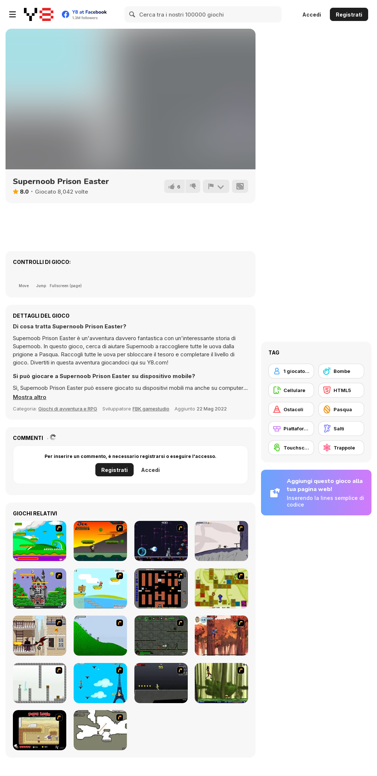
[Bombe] (341, 371)
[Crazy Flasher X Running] (161, 683)
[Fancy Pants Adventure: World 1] (221, 541)
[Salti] (341, 428)
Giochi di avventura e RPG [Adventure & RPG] (67, 409)
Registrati (349, 14)
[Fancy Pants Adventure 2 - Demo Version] (100, 635)
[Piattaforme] (291, 428)
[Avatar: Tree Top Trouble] (221, 635)
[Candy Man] (39, 541)
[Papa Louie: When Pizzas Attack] (39, 730)
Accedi (311, 14)
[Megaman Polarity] (161, 541)
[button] (29, 397)
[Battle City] (161, 588)
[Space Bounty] (161, 635)
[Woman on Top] (100, 683)
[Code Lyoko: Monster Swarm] (221, 683)
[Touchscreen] (291, 447)
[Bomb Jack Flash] (39, 588)
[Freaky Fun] (221, 588)
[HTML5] (341, 390)
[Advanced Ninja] (100, 730)
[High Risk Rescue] (39, 635)
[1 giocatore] (291, 371)
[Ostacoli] (291, 409)
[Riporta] (216, 186)
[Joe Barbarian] (100, 541)
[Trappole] (341, 447)
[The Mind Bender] (39, 683)
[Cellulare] (291, 390)
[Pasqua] (341, 409)
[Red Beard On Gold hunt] (100, 588)
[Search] (132, 14)
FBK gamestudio (151, 409)
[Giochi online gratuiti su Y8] (39, 14)
